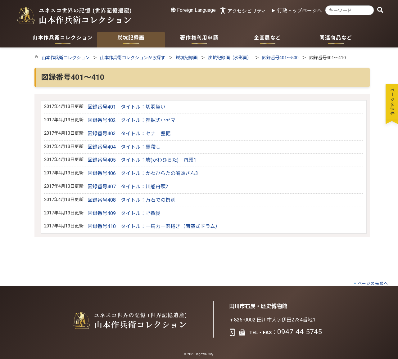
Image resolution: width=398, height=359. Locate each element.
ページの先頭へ (373, 283)
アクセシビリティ (246, 11)
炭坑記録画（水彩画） (229, 58)
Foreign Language (193, 10)
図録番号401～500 (280, 58)
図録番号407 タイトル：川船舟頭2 (128, 187)
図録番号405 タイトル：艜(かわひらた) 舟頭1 (142, 160)
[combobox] (349, 10)
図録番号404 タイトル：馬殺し (124, 147)
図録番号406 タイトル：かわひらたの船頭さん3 (143, 173)
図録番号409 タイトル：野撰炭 (124, 213)
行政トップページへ (299, 11)
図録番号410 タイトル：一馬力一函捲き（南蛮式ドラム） (154, 226)
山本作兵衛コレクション (65, 58)
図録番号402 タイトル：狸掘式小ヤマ (131, 120)
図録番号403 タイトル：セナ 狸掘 (129, 134)
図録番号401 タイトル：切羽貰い (126, 107)
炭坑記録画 (186, 58)
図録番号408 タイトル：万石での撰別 (131, 200)
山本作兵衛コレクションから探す (132, 58)
